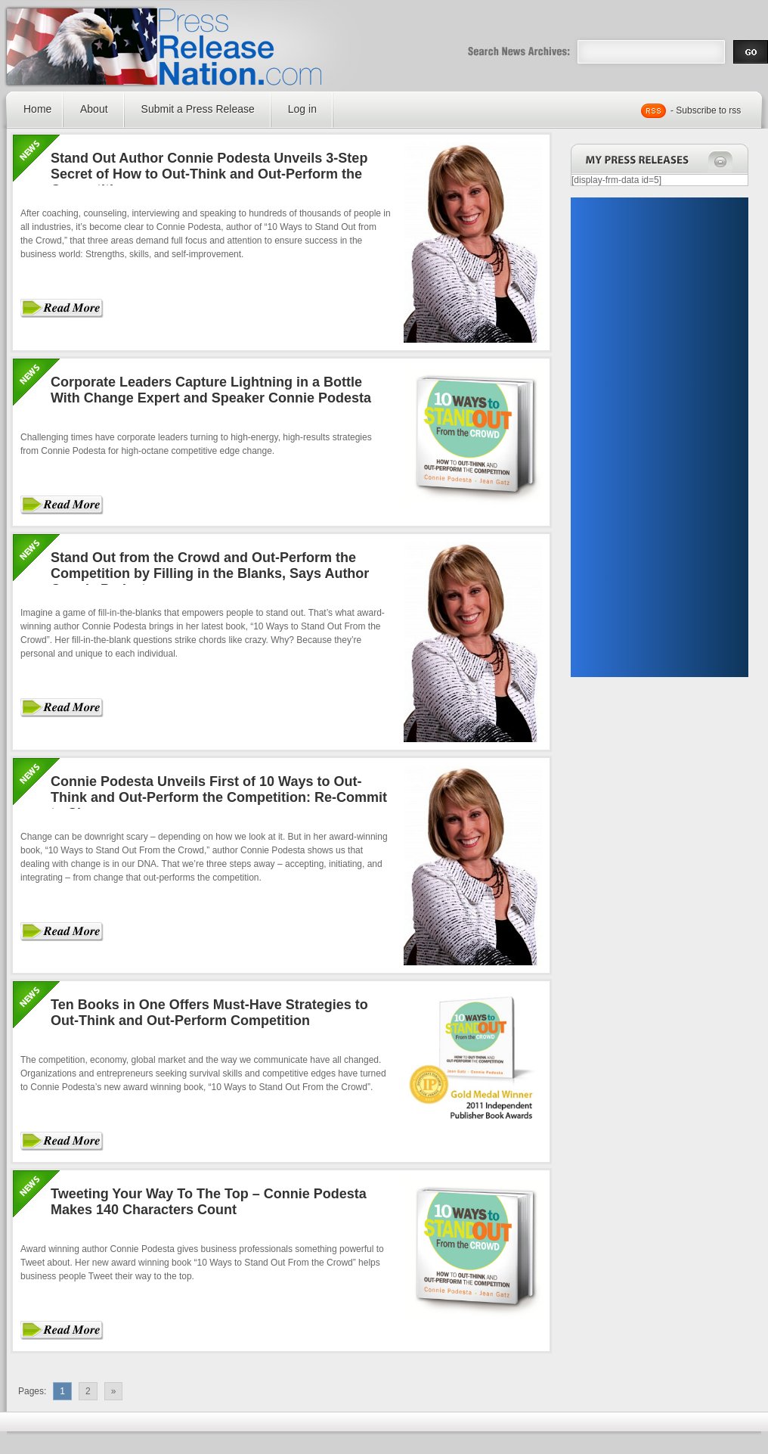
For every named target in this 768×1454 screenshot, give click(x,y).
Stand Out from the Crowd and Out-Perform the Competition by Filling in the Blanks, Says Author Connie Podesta (210, 573)
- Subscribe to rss (705, 110)
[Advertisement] (644, 437)
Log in (302, 109)
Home (37, 109)
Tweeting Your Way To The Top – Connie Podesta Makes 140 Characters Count (209, 1201)
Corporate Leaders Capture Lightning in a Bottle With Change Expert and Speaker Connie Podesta (211, 389)
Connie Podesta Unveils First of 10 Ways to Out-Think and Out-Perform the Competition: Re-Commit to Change (219, 797)
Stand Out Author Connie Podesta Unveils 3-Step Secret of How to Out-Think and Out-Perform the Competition (209, 174)
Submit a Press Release (198, 109)
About (94, 109)
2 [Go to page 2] (88, 1391)
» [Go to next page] (113, 1391)
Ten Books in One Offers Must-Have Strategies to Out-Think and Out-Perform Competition (209, 1012)
